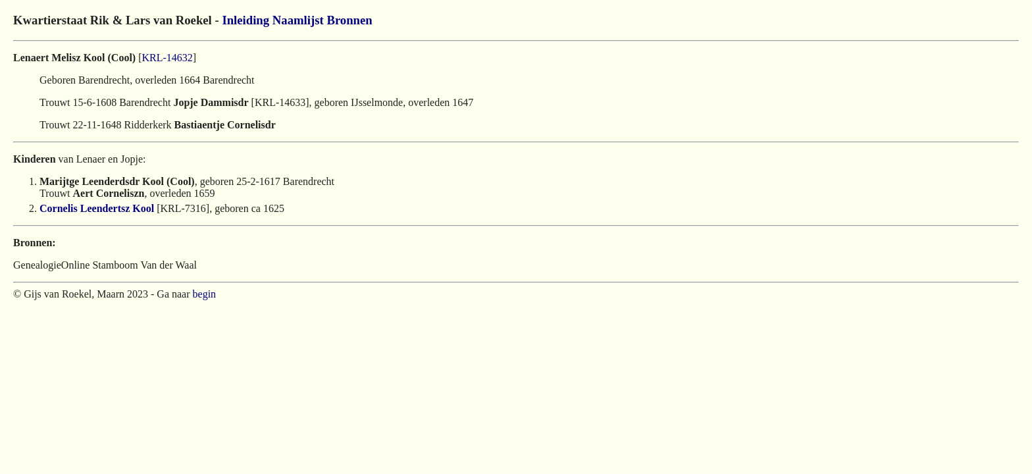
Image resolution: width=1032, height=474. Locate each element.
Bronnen (349, 20)
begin (205, 294)
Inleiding (245, 20)
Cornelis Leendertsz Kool (96, 208)
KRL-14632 (167, 57)
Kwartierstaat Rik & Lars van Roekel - (117, 20)
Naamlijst (298, 20)
